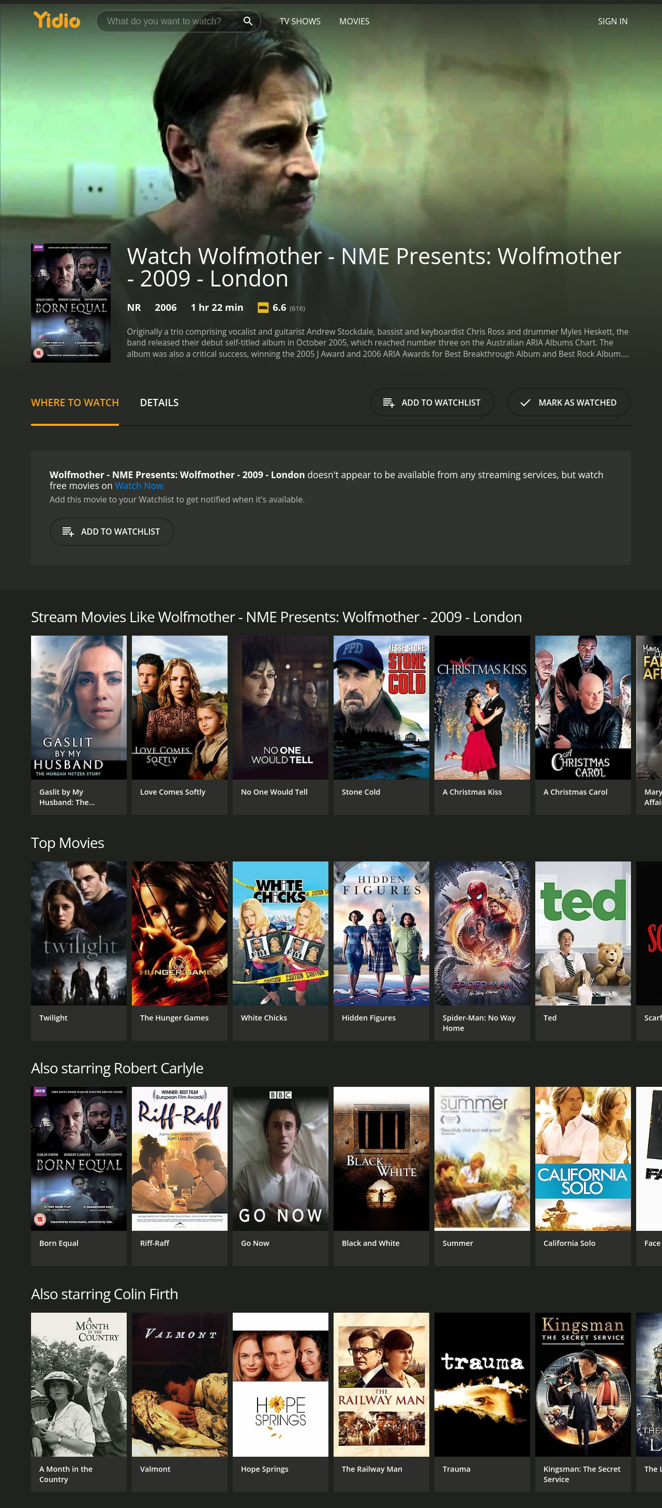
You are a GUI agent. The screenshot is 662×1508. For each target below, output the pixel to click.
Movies (354, 21)
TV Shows (300, 21)
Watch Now (139, 485)
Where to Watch (75, 402)
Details (159, 402)
